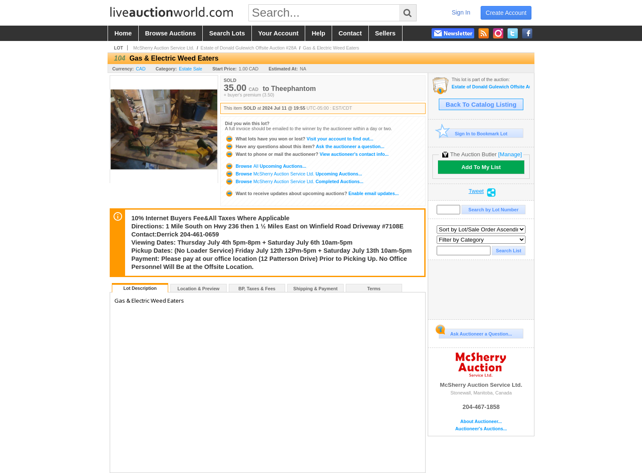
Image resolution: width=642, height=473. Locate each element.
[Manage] (509, 154)
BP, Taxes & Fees (257, 288)
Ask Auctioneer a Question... (475, 332)
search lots (227, 33)
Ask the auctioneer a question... (304, 146)
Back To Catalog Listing (481, 104)
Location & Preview (198, 288)
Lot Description (140, 288)
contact (350, 33)
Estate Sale (190, 68)
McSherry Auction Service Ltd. (163, 47)
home (123, 33)
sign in (461, 12)
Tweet (476, 191)
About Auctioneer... (481, 421)
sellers (385, 33)
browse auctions (170, 33)
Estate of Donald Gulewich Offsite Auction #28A (249, 47)
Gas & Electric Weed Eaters (331, 47)
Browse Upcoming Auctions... (265, 166)
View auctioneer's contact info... (306, 154)
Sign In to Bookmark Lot (473, 133)
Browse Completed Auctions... (294, 181)
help (318, 33)
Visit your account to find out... (299, 138)
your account (278, 33)
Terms (373, 288)
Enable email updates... (312, 193)
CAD (141, 68)
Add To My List (481, 167)
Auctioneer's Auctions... (481, 428)
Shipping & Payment (315, 288)
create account (506, 12)
